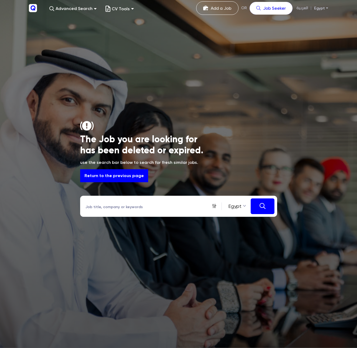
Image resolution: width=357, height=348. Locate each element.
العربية (302, 8)
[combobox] (236, 206)
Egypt (319, 8)
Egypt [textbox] (235, 206)
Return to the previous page (114, 175)
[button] (73, 9)
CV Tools (120, 9)
